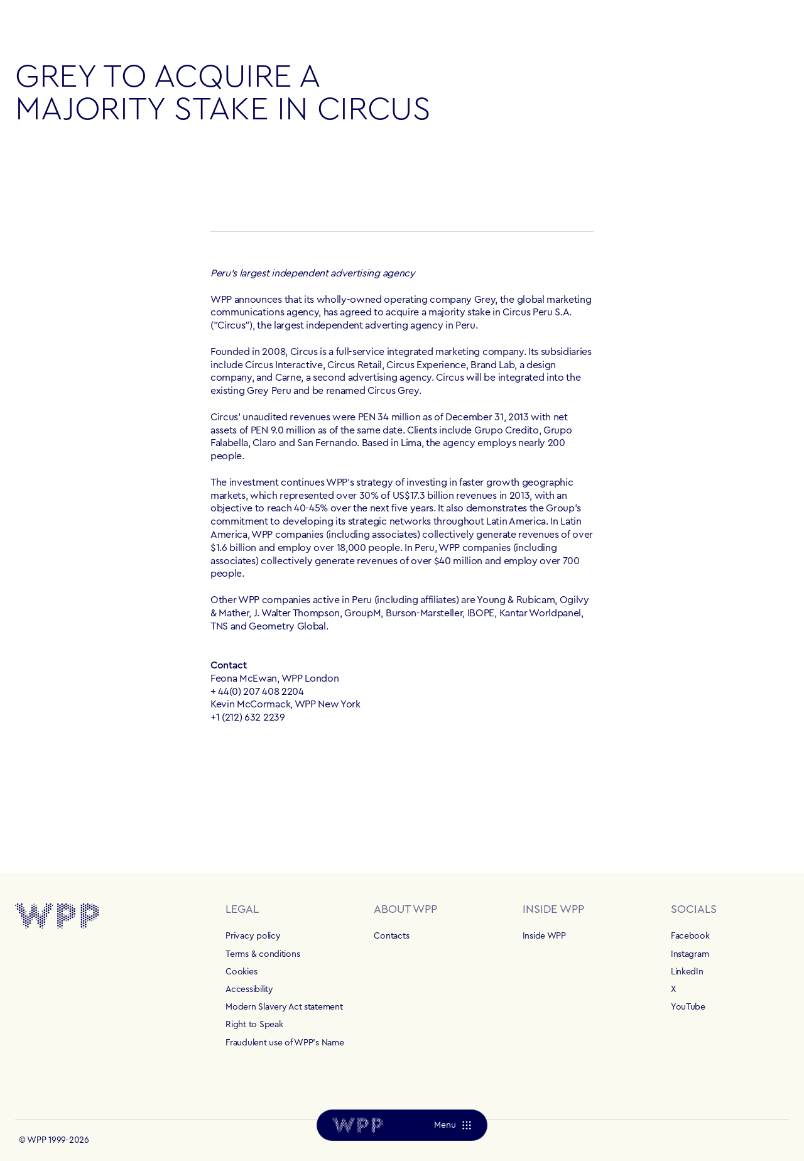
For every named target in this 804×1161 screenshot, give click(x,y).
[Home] (357, 1125)
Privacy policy (252, 936)
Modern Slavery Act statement (283, 1007)
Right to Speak (254, 1024)
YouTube (688, 1007)
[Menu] (452, 1125)
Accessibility (249, 989)
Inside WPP (544, 936)
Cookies (241, 972)
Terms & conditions (262, 954)
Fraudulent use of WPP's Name (284, 1042)
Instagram (690, 954)
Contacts (391, 936)
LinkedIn (687, 972)
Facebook (690, 936)
